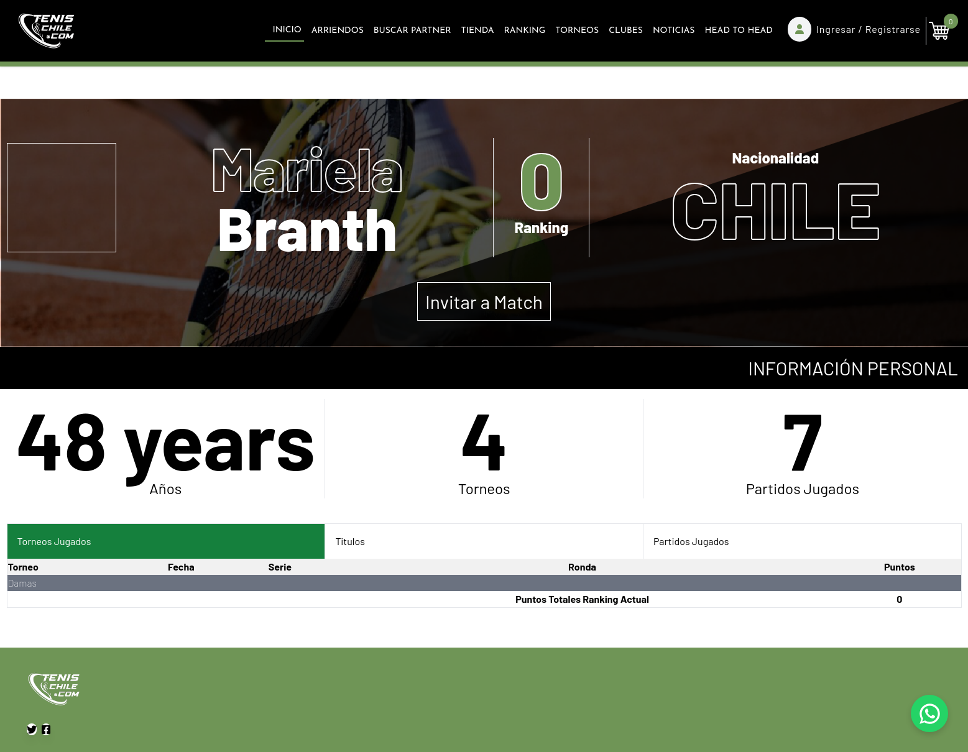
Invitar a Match (484, 301)
